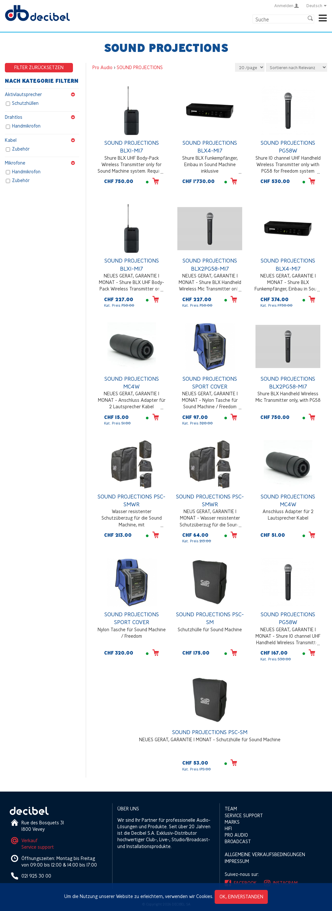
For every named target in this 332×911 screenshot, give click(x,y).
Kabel (42, 140)
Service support (37, 847)
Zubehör (21, 149)
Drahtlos (42, 117)
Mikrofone (42, 163)
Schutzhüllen (25, 103)
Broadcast (238, 841)
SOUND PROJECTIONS (140, 67)
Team (231, 808)
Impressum (237, 861)
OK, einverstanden (241, 896)
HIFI (228, 828)
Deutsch (316, 5)
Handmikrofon (26, 126)
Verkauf (29, 840)
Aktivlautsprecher (42, 94)
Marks (232, 822)
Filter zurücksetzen (39, 67)
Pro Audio (102, 67)
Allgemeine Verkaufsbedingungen (265, 854)
